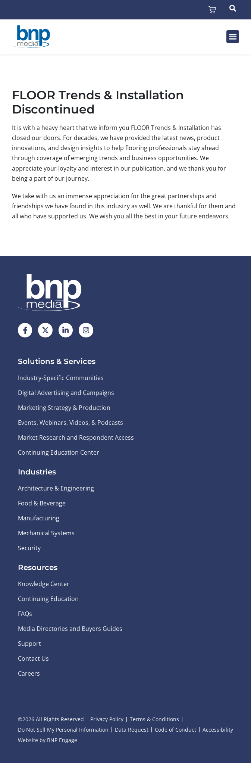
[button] (232, 36)
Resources (37, 567)
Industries (37, 471)
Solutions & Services (56, 361)
